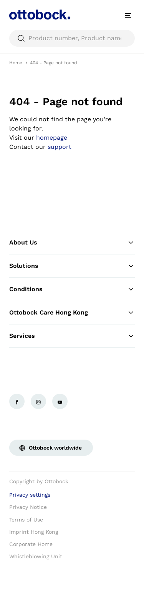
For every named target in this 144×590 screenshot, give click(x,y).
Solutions (72, 266)
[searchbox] (72, 38)
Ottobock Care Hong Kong (72, 312)
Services (72, 336)
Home (15, 62)
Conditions (72, 289)
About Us (72, 242)
